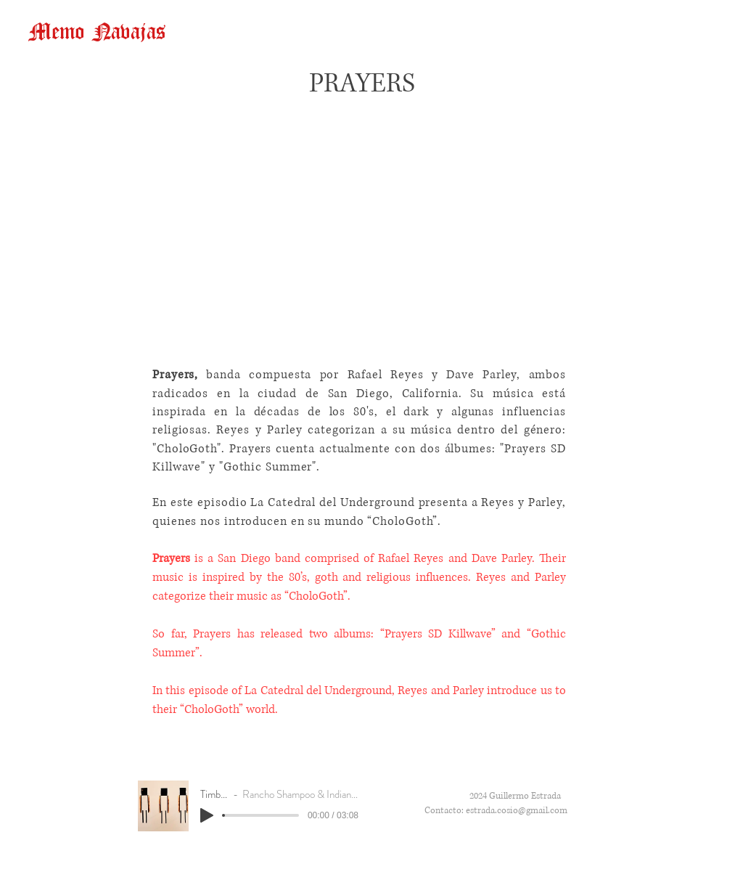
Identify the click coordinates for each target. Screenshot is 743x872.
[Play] (206, 815)
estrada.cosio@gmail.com (516, 810)
